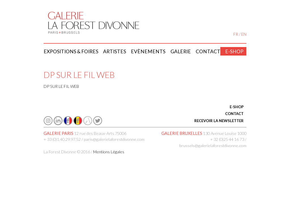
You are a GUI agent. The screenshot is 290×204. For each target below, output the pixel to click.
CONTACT (234, 113)
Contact (208, 51)
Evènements (148, 51)
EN (243, 34)
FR (235, 34)
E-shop (234, 51)
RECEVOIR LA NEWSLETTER (219, 120)
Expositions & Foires (71, 51)
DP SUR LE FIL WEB (61, 86)
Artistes (114, 51)
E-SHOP (237, 107)
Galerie (180, 51)
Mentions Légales (108, 151)
